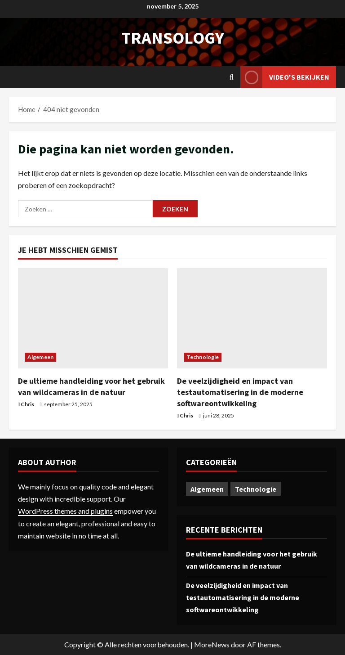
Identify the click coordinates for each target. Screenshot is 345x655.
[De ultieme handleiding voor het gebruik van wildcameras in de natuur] (93, 318)
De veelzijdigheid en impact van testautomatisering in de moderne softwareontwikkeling (240, 392)
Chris (27, 404)
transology (172, 37)
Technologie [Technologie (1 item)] (255, 489)
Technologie (202, 357)
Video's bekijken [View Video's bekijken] (284, 77)
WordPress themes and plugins (65, 511)
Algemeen (40, 357)
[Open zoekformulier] (232, 77)
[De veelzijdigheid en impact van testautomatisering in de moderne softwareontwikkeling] (252, 318)
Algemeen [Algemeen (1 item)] (207, 489)
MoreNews (212, 644)
